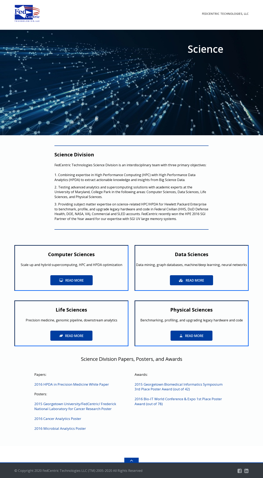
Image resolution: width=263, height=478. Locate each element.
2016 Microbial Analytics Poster (60, 428)
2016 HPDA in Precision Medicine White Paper (71, 384)
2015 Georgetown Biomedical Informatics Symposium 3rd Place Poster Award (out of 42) (179, 387)
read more (191, 280)
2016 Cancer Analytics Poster (57, 418)
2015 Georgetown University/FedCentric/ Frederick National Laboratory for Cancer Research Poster (75, 406)
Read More (71, 280)
